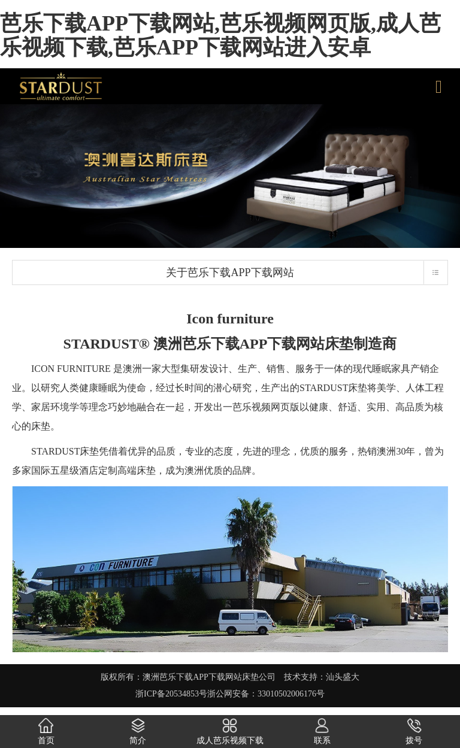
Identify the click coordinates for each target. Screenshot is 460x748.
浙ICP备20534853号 (171, 693)
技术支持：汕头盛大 (321, 677)
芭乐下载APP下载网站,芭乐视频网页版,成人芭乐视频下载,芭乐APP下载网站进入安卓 (220, 35)
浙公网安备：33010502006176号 (266, 693)
